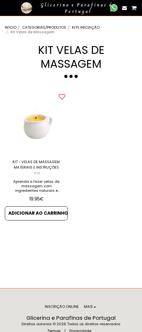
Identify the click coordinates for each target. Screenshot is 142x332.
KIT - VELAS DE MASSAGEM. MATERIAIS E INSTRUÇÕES (36, 164)
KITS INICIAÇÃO (86, 27)
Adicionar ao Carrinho (38, 213)
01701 (37, 173)
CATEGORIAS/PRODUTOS (44, 27)
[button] (7, 8)
